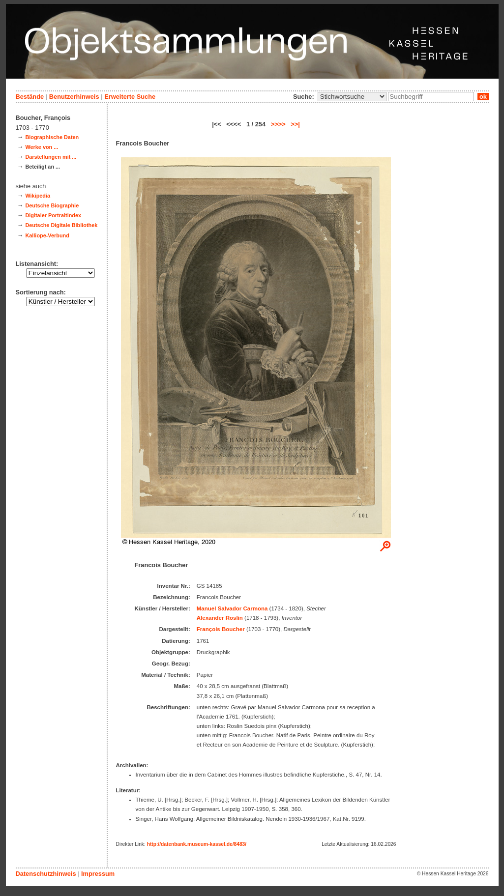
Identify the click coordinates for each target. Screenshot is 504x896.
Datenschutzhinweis (46, 873)
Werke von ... (41, 147)
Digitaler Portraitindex (53, 215)
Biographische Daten (52, 137)
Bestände (30, 96)
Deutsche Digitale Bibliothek (61, 225)
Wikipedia (37, 196)
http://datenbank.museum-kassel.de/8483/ (196, 844)
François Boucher (221, 629)
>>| (295, 124)
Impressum (98, 873)
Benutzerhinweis (74, 96)
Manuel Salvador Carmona (232, 608)
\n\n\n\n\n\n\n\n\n (352, 96)
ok (482, 96)
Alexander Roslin (220, 618)
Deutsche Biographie (52, 205)
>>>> (278, 124)
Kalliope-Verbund (47, 235)
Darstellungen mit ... (50, 157)
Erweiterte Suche (129, 96)
